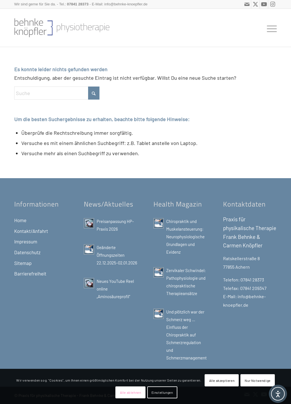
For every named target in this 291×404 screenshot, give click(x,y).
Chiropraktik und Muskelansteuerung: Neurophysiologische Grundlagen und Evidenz (185, 236)
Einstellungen (162, 392)
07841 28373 (77, 4)
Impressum (25, 241)
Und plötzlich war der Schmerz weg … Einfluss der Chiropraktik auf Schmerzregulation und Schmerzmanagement (186, 334)
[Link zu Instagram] (272, 4)
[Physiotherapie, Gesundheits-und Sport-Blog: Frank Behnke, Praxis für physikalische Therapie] (61, 28)
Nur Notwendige (257, 380)
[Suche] (56, 93)
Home (20, 220)
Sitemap (23, 263)
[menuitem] (270, 28)
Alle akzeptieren (222, 380)
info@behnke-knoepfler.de (125, 4)
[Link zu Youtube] (264, 4)
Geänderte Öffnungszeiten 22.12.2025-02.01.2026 (117, 255)
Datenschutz (27, 252)
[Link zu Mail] (247, 4)
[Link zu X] (255, 4)
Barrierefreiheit (30, 273)
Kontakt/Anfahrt (31, 231)
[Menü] (270, 28)
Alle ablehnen (130, 392)
